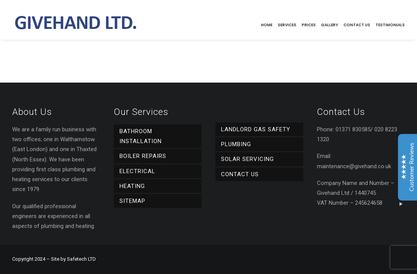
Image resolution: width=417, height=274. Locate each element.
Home (266, 25)
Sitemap (132, 201)
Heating (132, 186)
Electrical (137, 171)
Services (287, 25)
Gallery (329, 25)
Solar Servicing (247, 159)
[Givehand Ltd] (75, 20)
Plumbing (236, 144)
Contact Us (357, 25)
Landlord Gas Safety (255, 129)
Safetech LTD (81, 259)
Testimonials (390, 25)
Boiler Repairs (142, 156)
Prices (309, 25)
